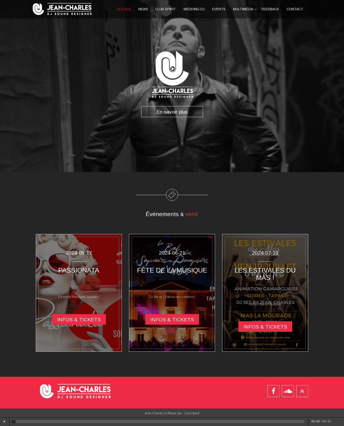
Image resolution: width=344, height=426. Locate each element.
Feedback (272, 9)
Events (220, 9)
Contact (296, 9)
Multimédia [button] (245, 9)
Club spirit (166, 9)
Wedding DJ (195, 9)
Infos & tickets (79, 319)
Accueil (125, 9)
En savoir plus (172, 111)
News (144, 9)
